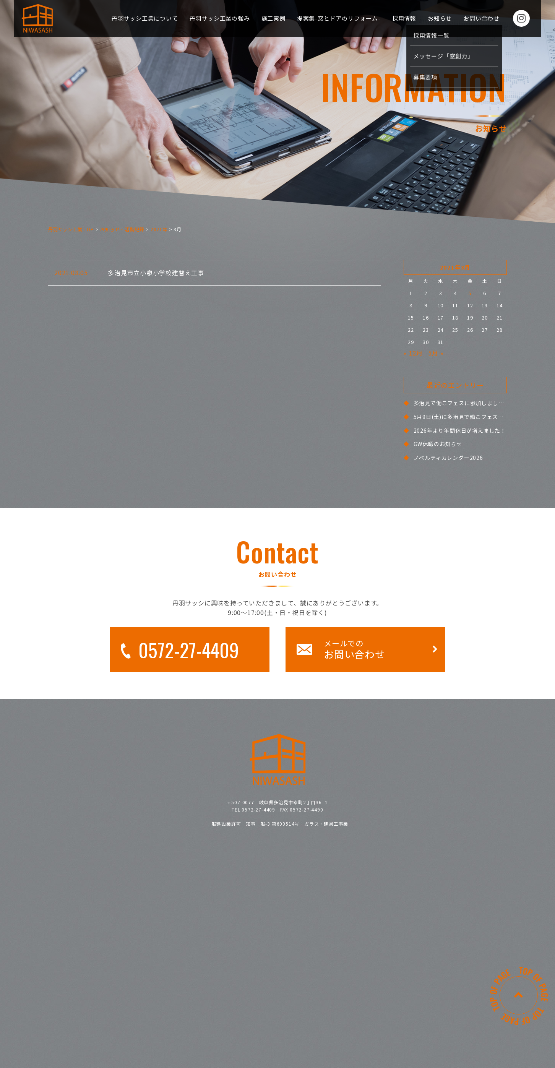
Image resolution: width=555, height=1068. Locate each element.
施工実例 (273, 18)
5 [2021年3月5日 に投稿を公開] (470, 293)
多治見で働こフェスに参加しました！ (462, 403)
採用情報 (404, 18)
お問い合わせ (481, 18)
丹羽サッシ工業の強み (220, 18)
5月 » (435, 352)
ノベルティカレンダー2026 (448, 457)
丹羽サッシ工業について (145, 18)
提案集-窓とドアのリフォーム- (339, 18)
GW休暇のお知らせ (438, 444)
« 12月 (413, 352)
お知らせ (440, 18)
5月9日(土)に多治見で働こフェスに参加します (473, 416)
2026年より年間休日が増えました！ (460, 430)
